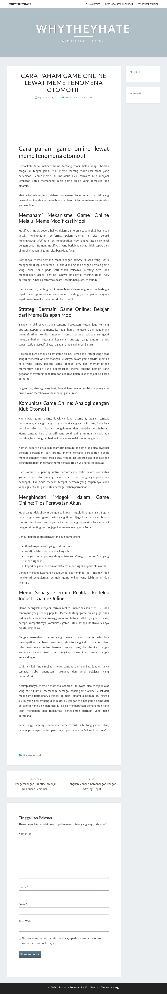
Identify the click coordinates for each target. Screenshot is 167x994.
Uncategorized (32, 755)
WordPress (91, 987)
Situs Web (24, 921)
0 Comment (85, 97)
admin (69, 97)
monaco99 (135, 93)
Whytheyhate (20, 4)
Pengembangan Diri (148, 4)
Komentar (26, 833)
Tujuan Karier (93, 4)
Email (23, 904)
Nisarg (115, 987)
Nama (23, 887)
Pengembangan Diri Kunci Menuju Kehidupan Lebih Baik (35, 784)
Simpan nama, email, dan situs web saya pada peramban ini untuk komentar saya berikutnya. (61, 940)
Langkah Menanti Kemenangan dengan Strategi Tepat (92, 784)
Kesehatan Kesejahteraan (119, 4)
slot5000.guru (38, 487)
